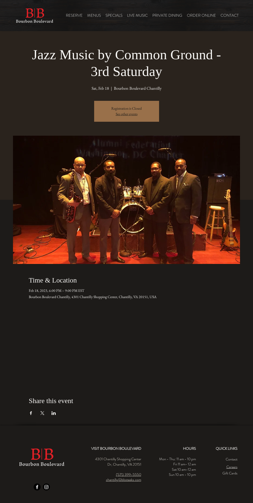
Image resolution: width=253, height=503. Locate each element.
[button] (94, 15)
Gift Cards (229, 473)
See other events (127, 114)
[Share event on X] (42, 413)
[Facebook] (37, 486)
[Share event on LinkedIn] (53, 413)
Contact (231, 459)
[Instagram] (46, 486)
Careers (231, 467)
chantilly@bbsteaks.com (123, 479)
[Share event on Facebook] (31, 413)
